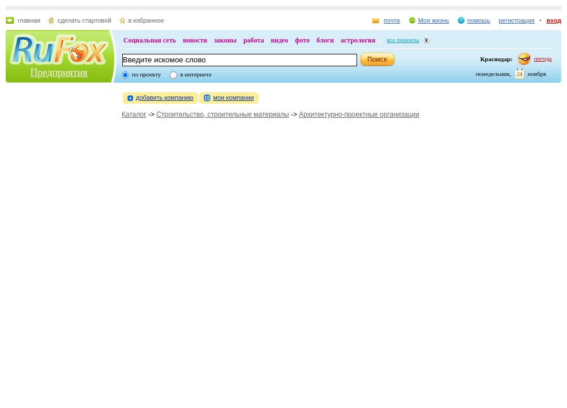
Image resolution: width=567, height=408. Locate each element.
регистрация (517, 20)
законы (225, 40)
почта (392, 20)
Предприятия (58, 72)
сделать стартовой (84, 20)
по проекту (146, 74)
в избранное (146, 20)
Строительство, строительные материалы (222, 114)
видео (280, 40)
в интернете (195, 74)
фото (302, 40)
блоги (325, 40)
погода (543, 58)
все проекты (403, 39)
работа (253, 40)
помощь (479, 20)
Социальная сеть (149, 40)
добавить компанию (165, 97)
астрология (358, 40)
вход (554, 20)
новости (195, 40)
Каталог (134, 114)
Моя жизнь (433, 20)
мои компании (233, 97)
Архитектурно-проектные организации (359, 114)
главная (29, 20)
